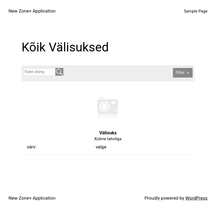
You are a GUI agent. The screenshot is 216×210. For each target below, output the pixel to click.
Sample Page (195, 11)
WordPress (196, 198)
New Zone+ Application (32, 11)
